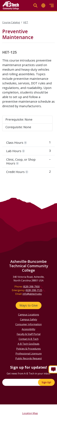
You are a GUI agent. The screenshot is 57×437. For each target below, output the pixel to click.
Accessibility (28, 329)
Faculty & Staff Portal (28, 334)
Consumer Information (28, 324)
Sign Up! (46, 382)
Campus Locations (28, 314)
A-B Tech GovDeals (28, 343)
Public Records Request (28, 358)
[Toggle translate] (43, 5)
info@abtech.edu (32, 294)
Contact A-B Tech (28, 339)
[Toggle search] (35, 5)
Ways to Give (28, 305)
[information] (25, 142)
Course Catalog (11, 22)
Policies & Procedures (28, 348)
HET (25, 22)
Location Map (30, 413)
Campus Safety (28, 319)
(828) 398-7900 (31, 286)
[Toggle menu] (51, 5)
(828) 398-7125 (34, 290)
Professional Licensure (29, 353)
